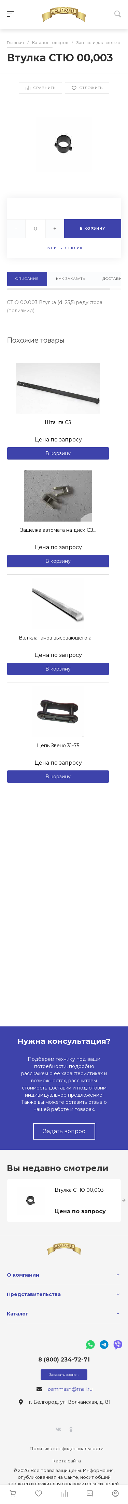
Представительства (34, 1294)
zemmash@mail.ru (70, 1389)
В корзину (58, 453)
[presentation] (124, 1201)
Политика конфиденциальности (66, 1448)
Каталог (17, 1314)
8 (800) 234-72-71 (64, 1359)
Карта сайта (67, 1460)
